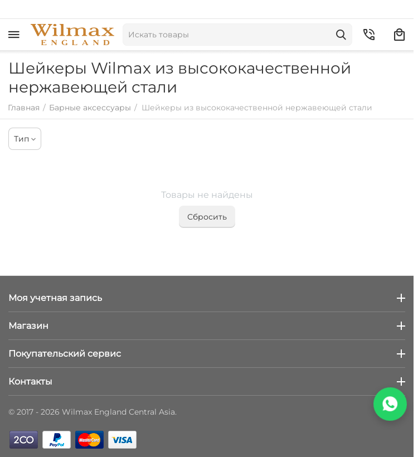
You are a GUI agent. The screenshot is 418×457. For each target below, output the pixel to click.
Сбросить (207, 217)
